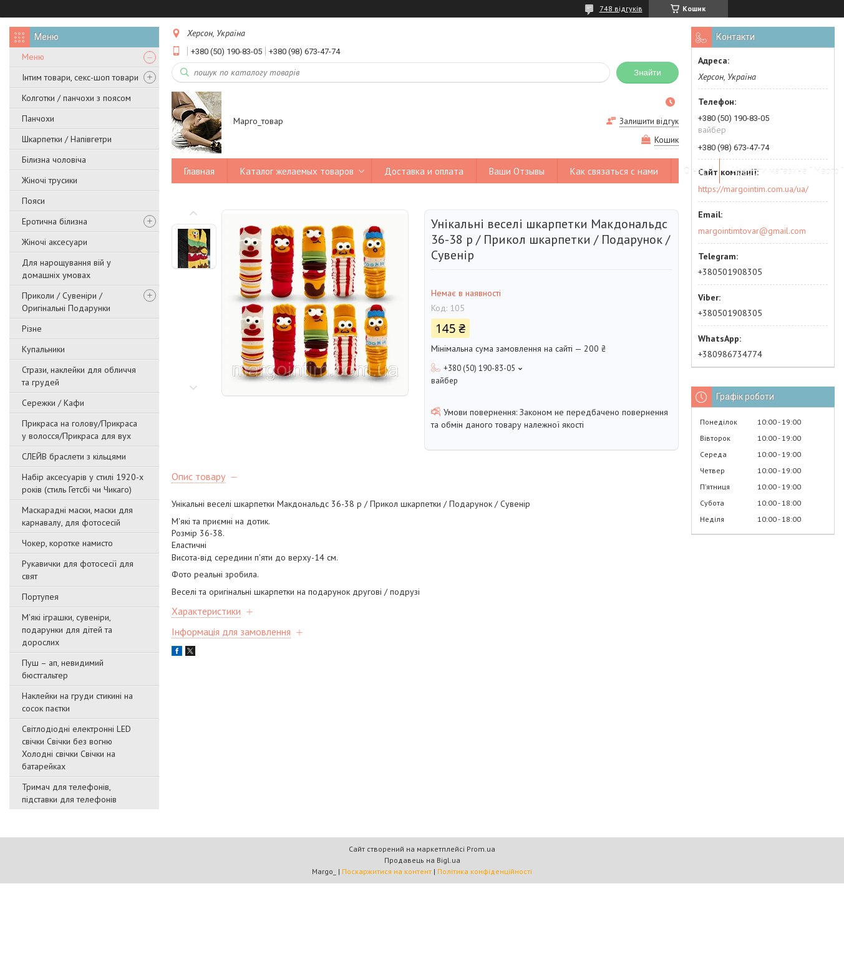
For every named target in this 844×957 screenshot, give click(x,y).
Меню (33, 56)
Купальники (43, 349)
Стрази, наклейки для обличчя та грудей (79, 376)
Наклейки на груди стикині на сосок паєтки (77, 702)
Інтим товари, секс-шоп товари (80, 77)
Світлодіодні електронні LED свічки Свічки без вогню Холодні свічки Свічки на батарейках (76, 747)
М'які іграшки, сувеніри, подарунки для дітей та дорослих (67, 630)
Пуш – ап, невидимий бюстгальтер (63, 669)
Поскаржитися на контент (387, 871)
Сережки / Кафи (53, 402)
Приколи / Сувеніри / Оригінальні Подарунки (66, 302)
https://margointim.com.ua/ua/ (753, 189)
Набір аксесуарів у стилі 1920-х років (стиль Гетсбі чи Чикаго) (82, 483)
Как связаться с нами (614, 171)
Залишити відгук (649, 121)
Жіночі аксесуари (54, 242)
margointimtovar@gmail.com (752, 230)
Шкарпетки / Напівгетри (67, 139)
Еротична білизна (54, 221)
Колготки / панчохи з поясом (76, 97)
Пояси (33, 200)
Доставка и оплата (423, 171)
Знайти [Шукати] (647, 72)
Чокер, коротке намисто (67, 543)
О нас (695, 171)
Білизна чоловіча (54, 159)
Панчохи (38, 118)
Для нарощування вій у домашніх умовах (66, 269)
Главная (199, 171)
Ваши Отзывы (517, 171)
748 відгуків (621, 8)
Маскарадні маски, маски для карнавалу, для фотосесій (77, 516)
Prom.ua (481, 849)
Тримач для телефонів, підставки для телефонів (69, 793)
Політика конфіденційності (484, 871)
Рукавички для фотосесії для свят (77, 570)
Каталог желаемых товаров (297, 171)
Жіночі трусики (49, 180)
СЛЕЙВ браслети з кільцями (74, 456)
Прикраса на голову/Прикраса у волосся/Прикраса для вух (79, 429)
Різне (32, 328)
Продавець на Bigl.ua (422, 860)
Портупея (40, 596)
